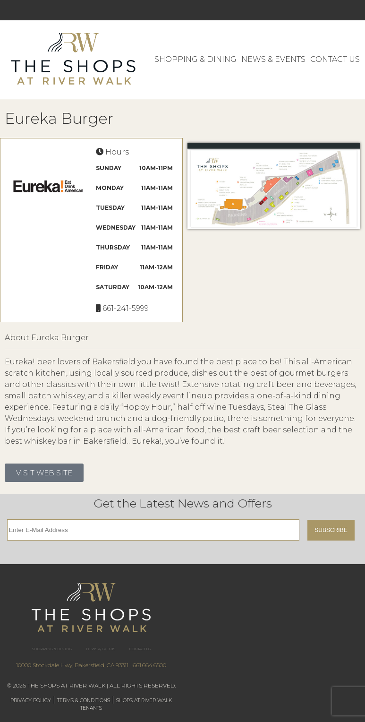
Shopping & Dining (195, 59)
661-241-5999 (125, 308)
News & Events (273, 59)
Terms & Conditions (83, 700)
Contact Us (335, 59)
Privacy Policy (30, 700)
